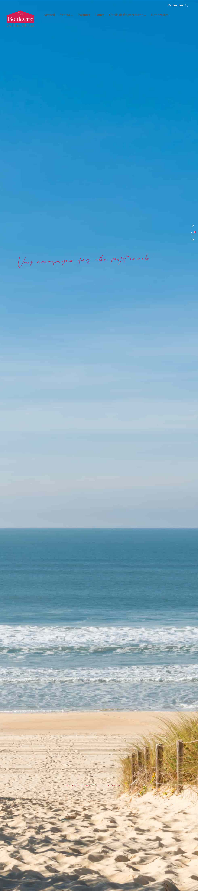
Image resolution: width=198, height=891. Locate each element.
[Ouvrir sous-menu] (72, 15)
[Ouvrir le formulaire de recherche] (185, 5)
